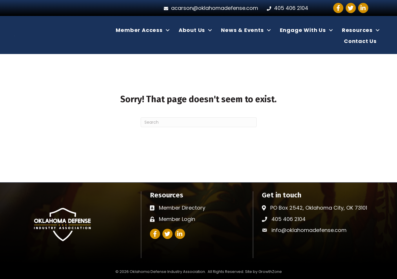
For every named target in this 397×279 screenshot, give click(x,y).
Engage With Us (303, 30)
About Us (192, 30)
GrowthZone (270, 271)
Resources (357, 30)
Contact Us (360, 41)
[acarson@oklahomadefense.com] (209, 8)
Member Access (139, 30)
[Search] (199, 122)
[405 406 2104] (286, 8)
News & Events (242, 30)
